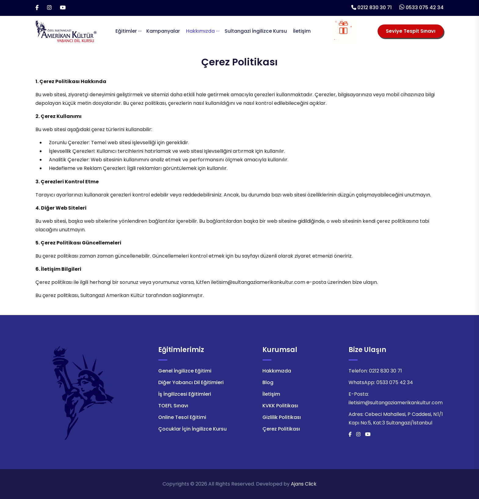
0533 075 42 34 (425, 7)
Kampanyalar (163, 31)
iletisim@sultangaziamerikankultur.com (396, 402)
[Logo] (66, 30)
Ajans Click (303, 483)
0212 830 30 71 (374, 7)
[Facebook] (37, 8)
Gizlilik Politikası (281, 417)
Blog (267, 382)
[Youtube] (63, 8)
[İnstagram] (49, 8)
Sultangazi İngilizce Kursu (256, 31)
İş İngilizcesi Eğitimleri (184, 394)
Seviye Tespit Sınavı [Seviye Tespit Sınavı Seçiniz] (410, 31)
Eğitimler (126, 31)
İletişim (302, 31)
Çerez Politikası (281, 428)
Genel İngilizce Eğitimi (184, 370)
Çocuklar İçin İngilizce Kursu (192, 428)
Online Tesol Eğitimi (182, 417)
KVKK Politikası (280, 405)
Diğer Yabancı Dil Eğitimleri (191, 382)
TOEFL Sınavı (173, 405)
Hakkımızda (200, 31)
